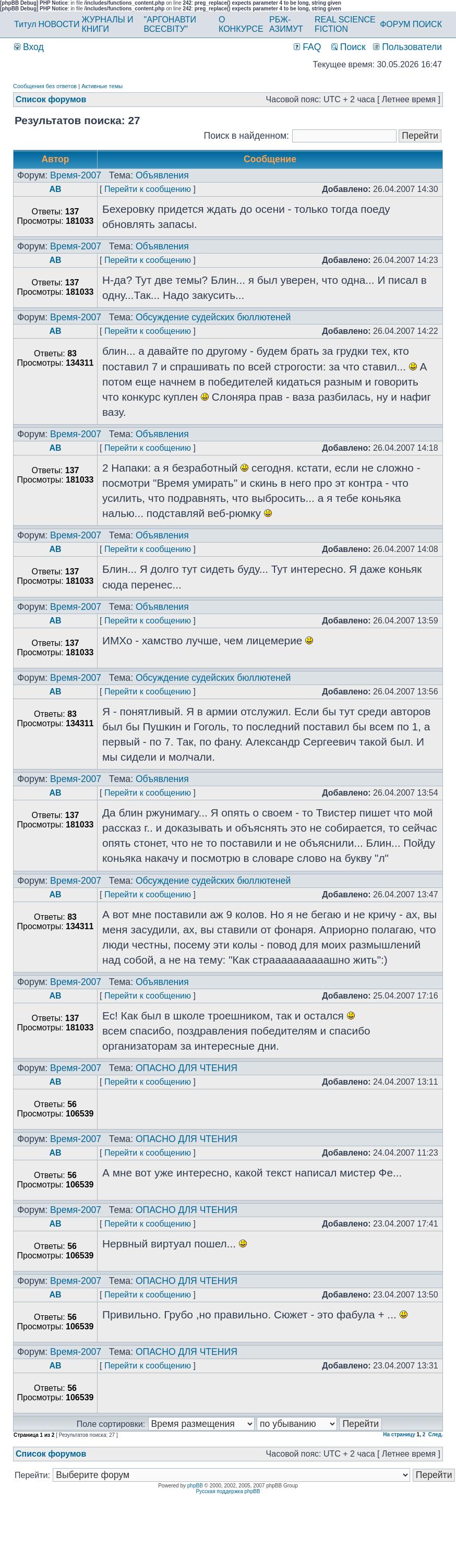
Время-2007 (75, 175)
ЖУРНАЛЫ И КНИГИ (107, 24)
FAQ (307, 47)
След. (435, 1434)
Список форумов (51, 99)
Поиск (348, 47)
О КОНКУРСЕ (241, 24)
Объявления (162, 175)
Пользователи (407, 47)
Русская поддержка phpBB (228, 1491)
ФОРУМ (395, 24)
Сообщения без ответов (45, 86)
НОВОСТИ (59, 24)
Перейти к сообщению (147, 189)
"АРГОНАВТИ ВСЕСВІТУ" (170, 24)
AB (55, 189)
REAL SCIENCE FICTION (345, 24)
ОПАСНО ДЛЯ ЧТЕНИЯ (186, 1068)
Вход (29, 47)
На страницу (399, 1434)
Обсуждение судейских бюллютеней (213, 317)
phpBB (195, 1485)
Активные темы (102, 86)
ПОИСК (427, 24)
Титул (25, 24)
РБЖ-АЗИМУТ (286, 24)
